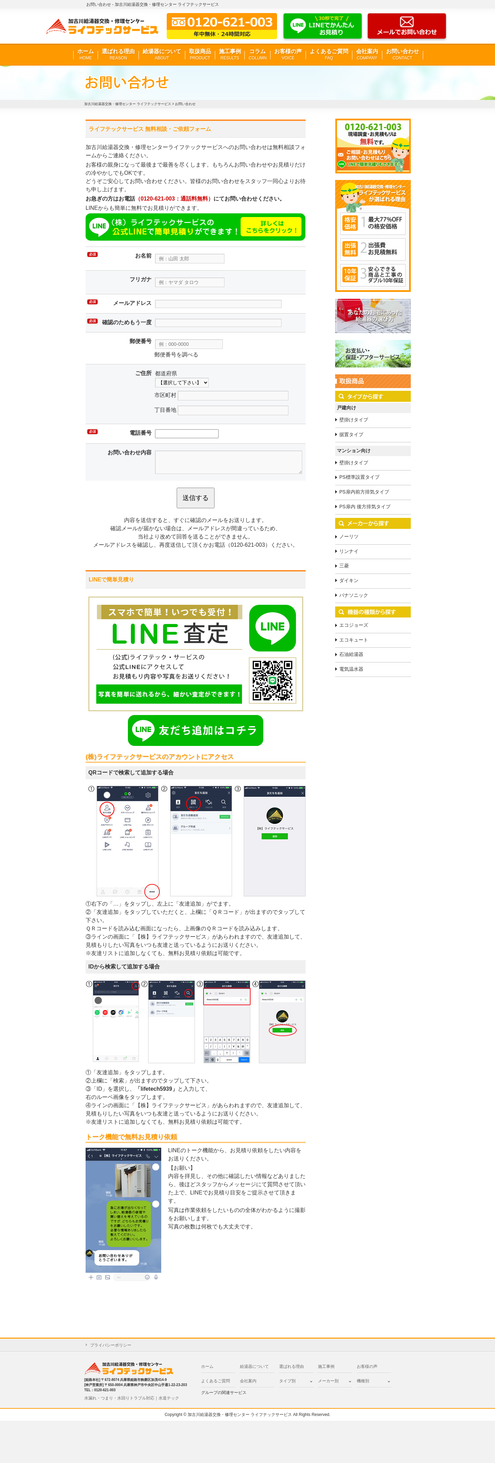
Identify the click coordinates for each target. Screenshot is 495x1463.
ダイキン (349, 580)
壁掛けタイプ (353, 419)
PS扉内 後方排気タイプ (364, 506)
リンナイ (349, 551)
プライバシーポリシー (110, 1345)
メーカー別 (328, 1381)
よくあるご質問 (329, 54)
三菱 (344, 565)
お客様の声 (288, 54)
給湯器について (162, 54)
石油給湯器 (351, 654)
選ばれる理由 (118, 54)
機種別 (363, 1381)
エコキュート (353, 640)
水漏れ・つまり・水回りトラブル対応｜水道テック (131, 1398)
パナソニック (353, 595)
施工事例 (230, 54)
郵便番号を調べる (176, 355)
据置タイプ (351, 434)
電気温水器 (351, 669)
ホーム (85, 54)
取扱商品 (200, 54)
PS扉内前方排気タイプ (364, 492)
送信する (196, 497)
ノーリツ (349, 536)
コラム (257, 54)
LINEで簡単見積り (111, 579)
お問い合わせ (402, 54)
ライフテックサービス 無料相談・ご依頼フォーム (150, 129)
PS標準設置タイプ (359, 477)
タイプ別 (287, 1381)
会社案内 (367, 54)
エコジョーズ (353, 625)
